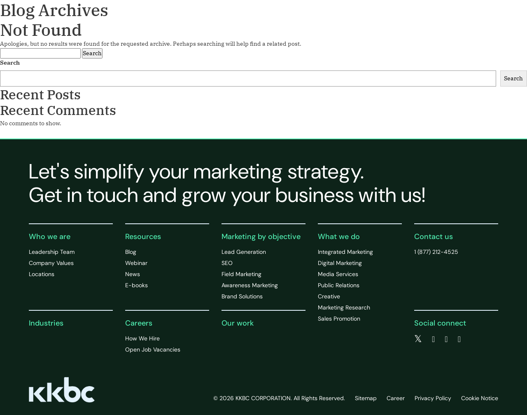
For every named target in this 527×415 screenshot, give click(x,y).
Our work (238, 323)
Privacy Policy (433, 398)
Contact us (433, 236)
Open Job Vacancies (152, 349)
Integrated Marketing (345, 252)
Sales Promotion (339, 318)
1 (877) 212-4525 (436, 252)
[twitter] (418, 339)
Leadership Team (52, 252)
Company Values (51, 263)
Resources (143, 236)
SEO (227, 263)
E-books (136, 285)
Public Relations (338, 285)
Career (396, 398)
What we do (339, 236)
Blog (130, 252)
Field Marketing (241, 274)
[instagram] (459, 339)
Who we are (49, 236)
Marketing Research (344, 307)
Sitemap (366, 398)
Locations (41, 274)
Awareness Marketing (250, 285)
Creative (329, 296)
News (132, 274)
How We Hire (142, 338)
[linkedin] (446, 339)
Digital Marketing (340, 263)
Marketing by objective (261, 236)
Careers (138, 323)
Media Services (338, 274)
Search (10, 62)
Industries (46, 323)
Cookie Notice (479, 398)
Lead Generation (244, 252)
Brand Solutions (242, 296)
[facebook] (433, 339)
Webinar (136, 263)
